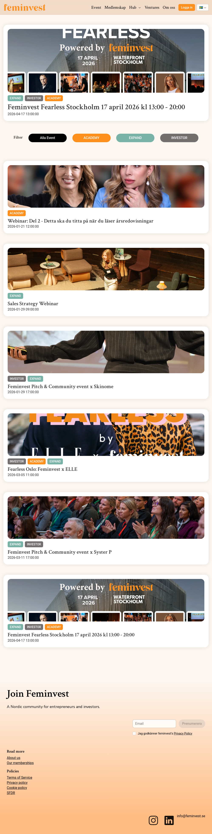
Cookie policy (17, 788)
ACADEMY (91, 138)
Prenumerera (192, 724)
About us (13, 758)
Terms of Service (19, 778)
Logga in (186, 7)
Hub (135, 7)
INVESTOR (179, 138)
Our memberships (20, 763)
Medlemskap (115, 7)
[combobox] (203, 7)
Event (96, 7)
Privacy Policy (183, 733)
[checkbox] (134, 733)
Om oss (169, 7)
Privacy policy (17, 783)
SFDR (11, 793)
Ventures (152, 7)
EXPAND (135, 138)
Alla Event (47, 138)
